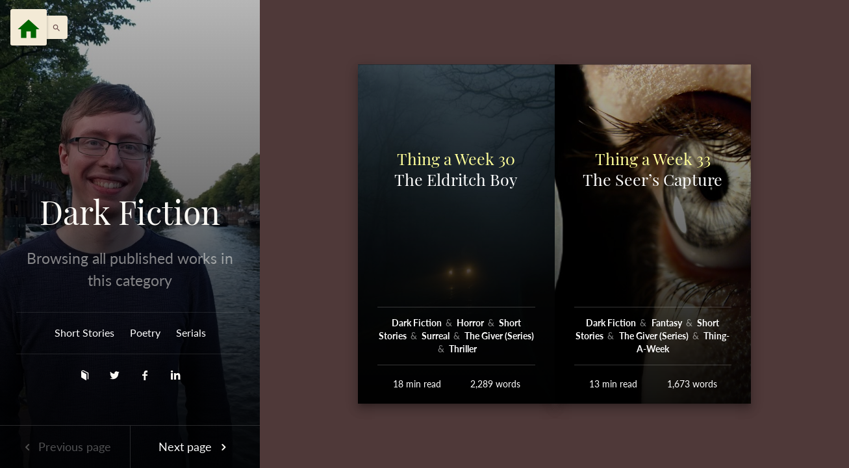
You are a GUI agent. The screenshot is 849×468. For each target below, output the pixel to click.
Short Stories (84, 332)
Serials (191, 332)
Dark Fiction (130, 211)
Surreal (436, 335)
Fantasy (668, 322)
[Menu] (28, 27)
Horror (471, 322)
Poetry (145, 332)
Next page (194, 446)
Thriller (463, 348)
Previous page (65, 446)
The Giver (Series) (499, 335)
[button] (53, 27)
